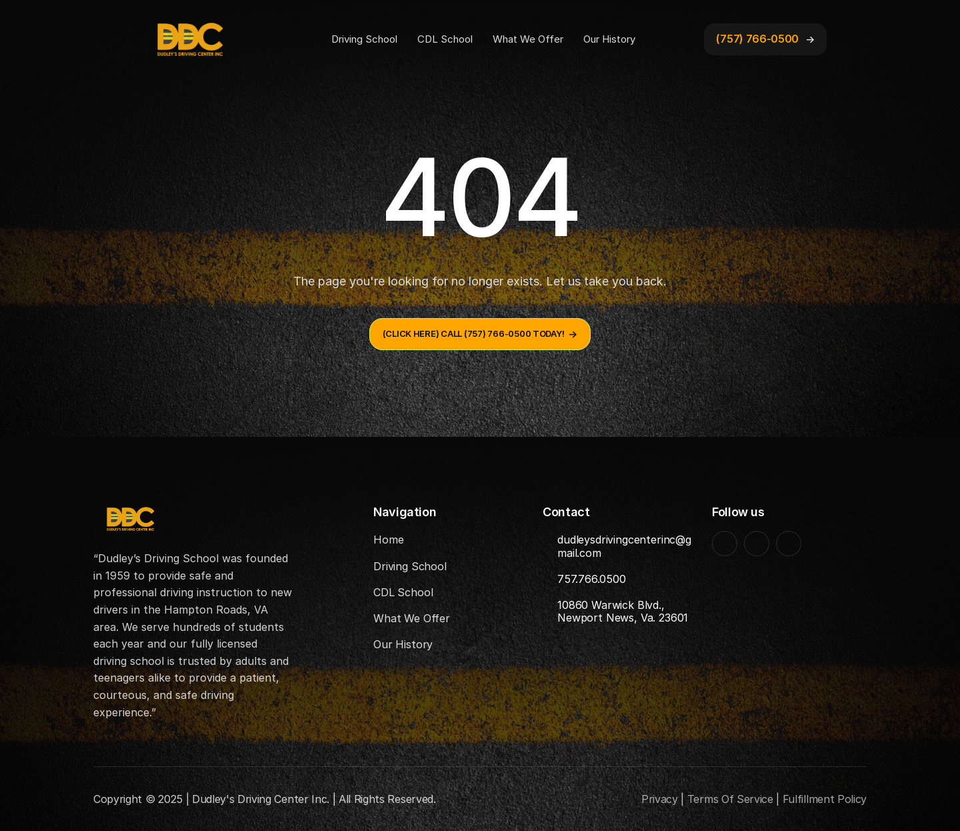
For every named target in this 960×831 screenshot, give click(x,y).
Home (388, 539)
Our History (609, 39)
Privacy (659, 799)
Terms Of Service (730, 799)
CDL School (445, 39)
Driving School (364, 39)
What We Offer (528, 39)
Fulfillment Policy (825, 799)
